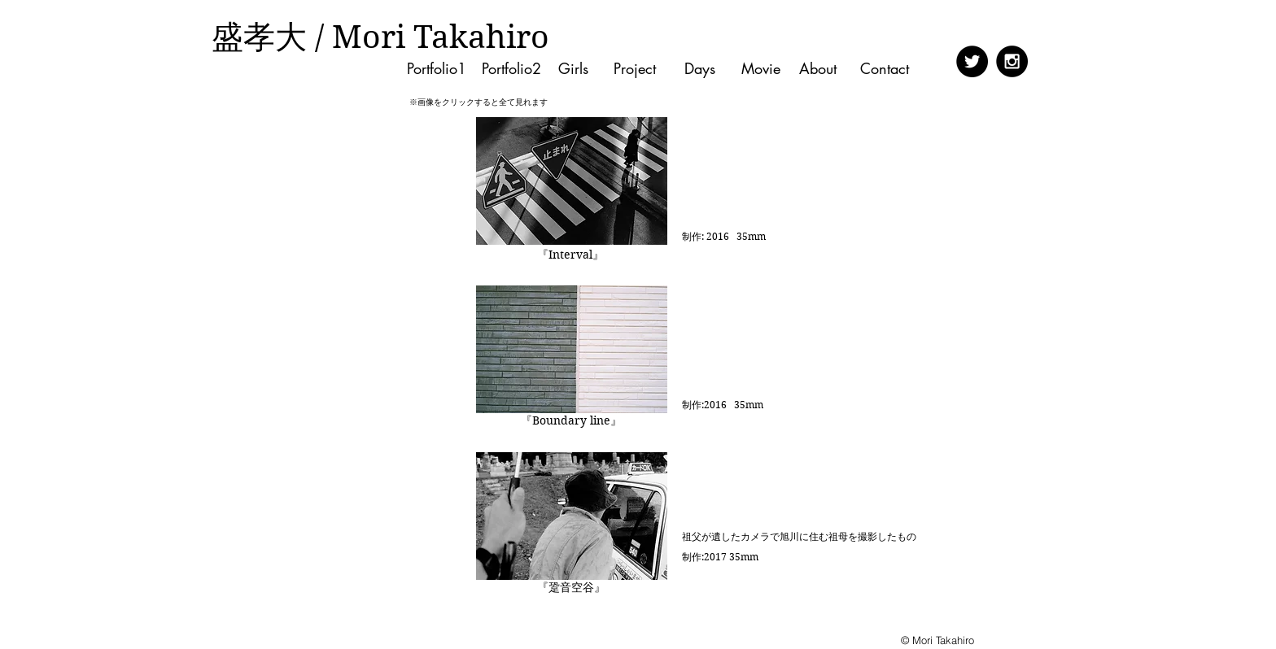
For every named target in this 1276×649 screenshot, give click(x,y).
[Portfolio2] (511, 69)
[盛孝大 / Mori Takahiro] (380, 37)
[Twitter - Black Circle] (972, 61)
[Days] (699, 69)
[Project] (634, 69)
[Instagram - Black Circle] (1012, 61)
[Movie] (760, 69)
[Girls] (573, 68)
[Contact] (889, 69)
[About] (821, 69)
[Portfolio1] (436, 69)
